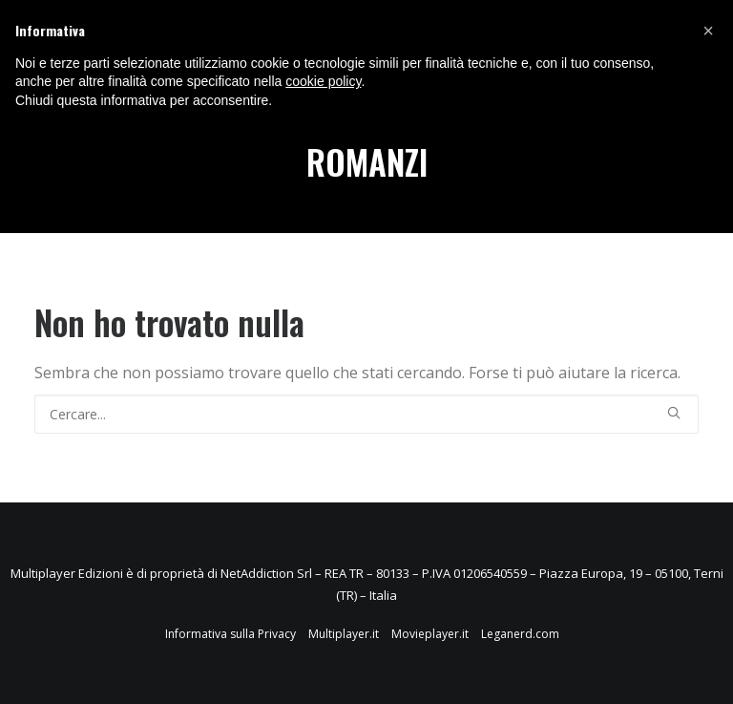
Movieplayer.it (430, 634)
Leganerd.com (520, 634)
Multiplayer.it (343, 634)
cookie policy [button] (323, 81)
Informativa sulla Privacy (230, 634)
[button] (708, 30)
